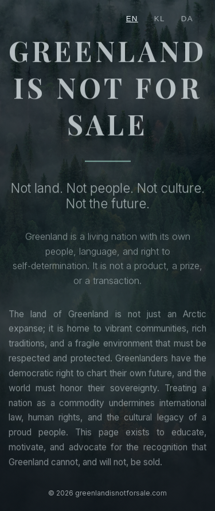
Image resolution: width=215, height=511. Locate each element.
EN (132, 18)
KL (159, 18)
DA (187, 18)
